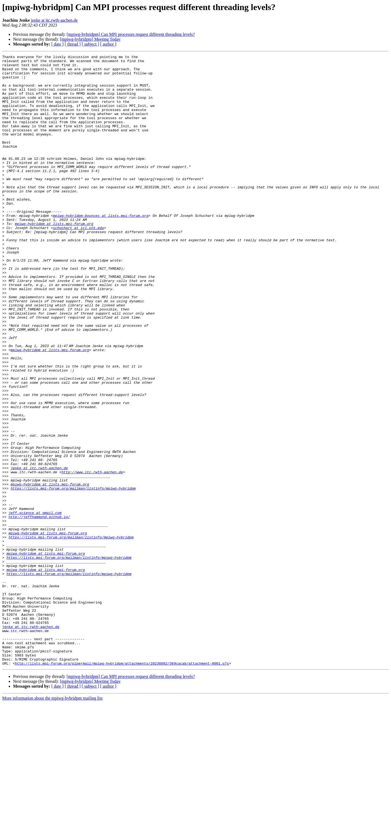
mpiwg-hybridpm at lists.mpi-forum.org (54, 257)
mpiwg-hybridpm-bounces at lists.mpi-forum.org (100, 248)
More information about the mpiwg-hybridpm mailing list (52, 820)
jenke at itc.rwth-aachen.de (54, 20)
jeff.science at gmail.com (34, 604)
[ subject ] (90, 44)
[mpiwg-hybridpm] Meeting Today (90, 39)
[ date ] (57, 44)
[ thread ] (73, 44)
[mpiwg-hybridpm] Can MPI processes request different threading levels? (131, 34)
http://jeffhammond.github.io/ (39, 609)
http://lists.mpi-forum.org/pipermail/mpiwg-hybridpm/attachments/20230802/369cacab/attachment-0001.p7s (122, 785)
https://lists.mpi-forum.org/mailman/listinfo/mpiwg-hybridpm (73, 575)
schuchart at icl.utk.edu (78, 262)
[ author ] (108, 44)
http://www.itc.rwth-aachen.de (92, 555)
